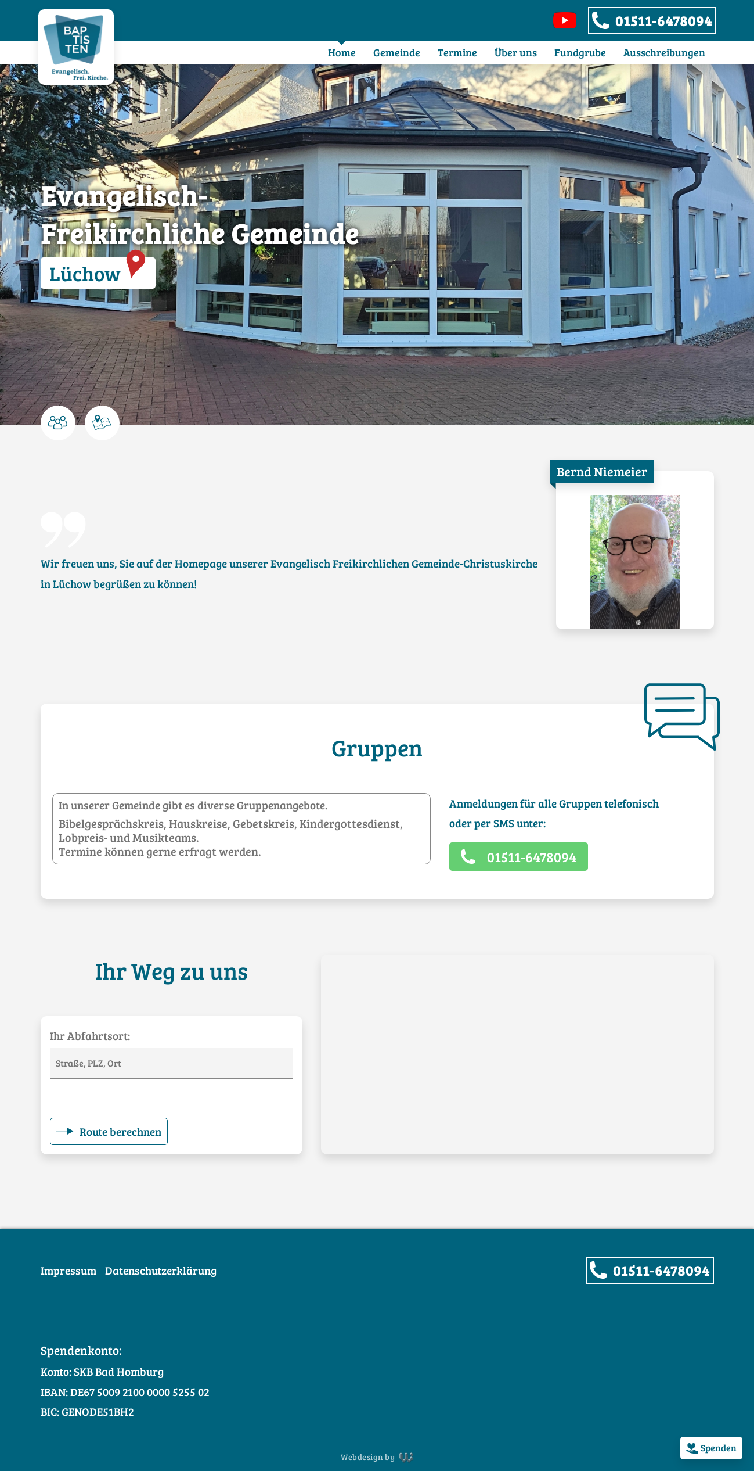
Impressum (68, 1270)
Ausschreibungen (664, 52)
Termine (457, 52)
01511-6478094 (663, 20)
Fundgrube (580, 52)
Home (342, 52)
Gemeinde (396, 52)
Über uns (516, 52)
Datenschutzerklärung (161, 1270)
